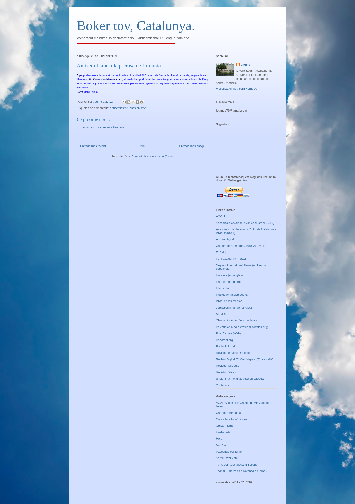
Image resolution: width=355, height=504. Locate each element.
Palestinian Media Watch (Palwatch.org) (242, 327)
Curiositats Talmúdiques (231, 419)
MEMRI (221, 314)
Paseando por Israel (229, 451)
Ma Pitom (222, 445)
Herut (219, 438)
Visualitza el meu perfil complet (236, 88)
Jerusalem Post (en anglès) (234, 307)
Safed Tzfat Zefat (227, 458)
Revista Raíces (226, 372)
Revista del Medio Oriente (233, 352)
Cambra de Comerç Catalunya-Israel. (240, 245)
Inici (142, 146)
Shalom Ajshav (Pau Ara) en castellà (240, 378)
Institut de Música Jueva (231, 294)
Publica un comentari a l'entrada (103, 127)
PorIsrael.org (224, 340)
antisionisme (138, 108)
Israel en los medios (229, 301)
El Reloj (221, 252)
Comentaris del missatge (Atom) (153, 156)
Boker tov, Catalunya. (136, 25)
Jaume (245, 64)
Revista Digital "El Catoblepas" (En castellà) (244, 359)
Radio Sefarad (225, 346)
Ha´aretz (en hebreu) (229, 281)
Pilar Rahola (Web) (228, 333)
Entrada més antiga (192, 146)
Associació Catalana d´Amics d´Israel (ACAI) (245, 223)
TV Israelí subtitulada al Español (237, 464)
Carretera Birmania (228, 412)
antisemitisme (119, 108)
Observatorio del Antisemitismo (236, 320)
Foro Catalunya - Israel (231, 258)
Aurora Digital (225, 239)
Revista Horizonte (227, 365)
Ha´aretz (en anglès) (229, 275)
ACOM (220, 216)
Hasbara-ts (223, 432)
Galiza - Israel (225, 425)
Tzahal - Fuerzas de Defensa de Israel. (241, 471)
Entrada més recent (93, 146)
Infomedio (222, 288)
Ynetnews (222, 385)
